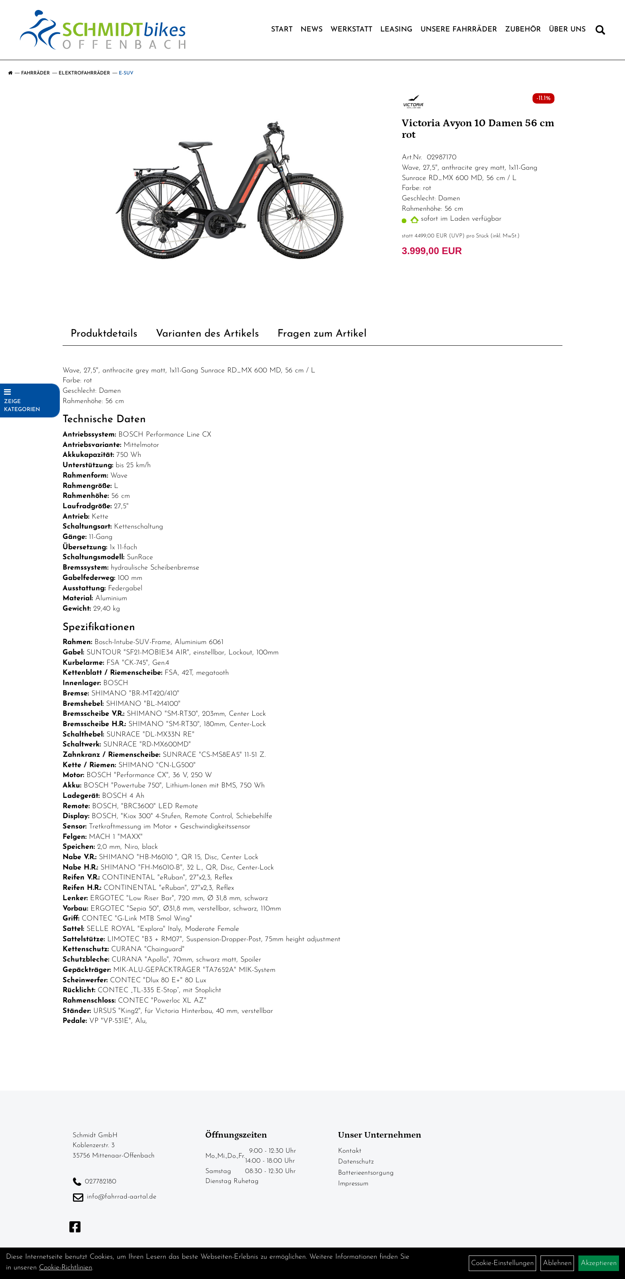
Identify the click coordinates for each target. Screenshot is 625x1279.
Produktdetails (104, 334)
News (311, 29)
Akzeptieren (599, 1263)
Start (282, 29)
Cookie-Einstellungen (502, 1263)
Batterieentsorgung (366, 1172)
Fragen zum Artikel (322, 334)
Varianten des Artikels (207, 334)
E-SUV (126, 73)
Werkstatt (351, 29)
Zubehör (523, 29)
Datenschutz (356, 1161)
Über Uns (567, 29)
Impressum (353, 1183)
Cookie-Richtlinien (65, 1267)
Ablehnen (557, 1263)
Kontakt (350, 1151)
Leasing (396, 29)
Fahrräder (35, 73)
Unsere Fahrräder (459, 29)
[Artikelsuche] (600, 32)
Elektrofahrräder (84, 73)
